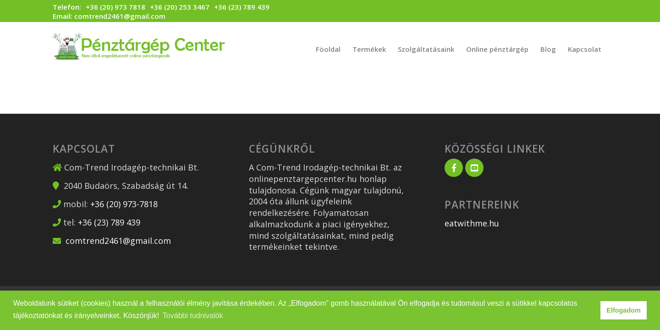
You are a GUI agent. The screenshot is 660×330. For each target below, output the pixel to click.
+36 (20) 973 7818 (115, 7)
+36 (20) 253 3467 (179, 6)
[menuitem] (328, 49)
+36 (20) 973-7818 (124, 203)
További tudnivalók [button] (193, 315)
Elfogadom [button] (623, 310)
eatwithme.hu (472, 223)
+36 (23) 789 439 (242, 6)
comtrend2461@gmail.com (119, 16)
